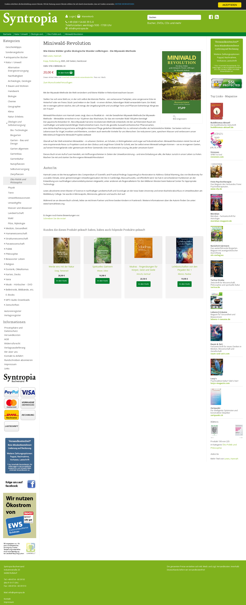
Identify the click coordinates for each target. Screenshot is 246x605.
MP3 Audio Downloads (18, 299)
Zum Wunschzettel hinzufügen (57, 82)
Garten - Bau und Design (19, 142)
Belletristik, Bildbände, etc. (20, 289)
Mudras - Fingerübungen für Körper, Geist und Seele (143, 268)
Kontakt (7, 599)
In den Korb (65, 73)
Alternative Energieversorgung (18, 69)
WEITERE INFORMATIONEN (186, 5)
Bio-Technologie (19, 130)
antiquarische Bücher (17, 57)
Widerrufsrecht (12, 343)
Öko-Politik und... (54, 34)
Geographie (14, 106)
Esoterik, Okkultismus (17, 269)
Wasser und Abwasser (20, 207)
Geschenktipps (13, 47)
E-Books (10, 294)
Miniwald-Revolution (74, 34)
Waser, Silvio (102, 270)
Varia (8, 279)
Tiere (11, 192)
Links (6, 368)
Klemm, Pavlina (184, 274)
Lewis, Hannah (54, 55)
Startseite (7, 34)
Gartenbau (16, 153)
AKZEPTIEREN (229, 5)
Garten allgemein (19, 148)
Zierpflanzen (17, 174)
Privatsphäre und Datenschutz (13, 329)
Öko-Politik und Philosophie (18, 181)
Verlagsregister (12, 315)
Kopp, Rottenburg (51, 61)
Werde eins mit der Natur (61, 266)
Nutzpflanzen (17, 163)
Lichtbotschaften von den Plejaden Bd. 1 (184, 268)
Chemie (12, 101)
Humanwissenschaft (16, 233)
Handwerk (13, 91)
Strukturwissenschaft (17, 238)
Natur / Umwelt (21, 34)
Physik (11, 187)
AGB (6, 339)
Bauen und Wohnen (18, 85)
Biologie (12, 96)
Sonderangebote (15, 52)
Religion (10, 264)
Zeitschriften (12, 304)
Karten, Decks (13, 274)
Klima (11, 111)
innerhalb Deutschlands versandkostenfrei (77, 77)
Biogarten (15, 135)
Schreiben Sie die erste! (54, 218)
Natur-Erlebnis (15, 116)
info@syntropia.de (78, 28)
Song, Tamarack (61, 270)
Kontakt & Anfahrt (13, 355)
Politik (9, 248)
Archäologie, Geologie (19, 80)
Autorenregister (12, 311)
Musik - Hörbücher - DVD (19, 284)
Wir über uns (11, 351)
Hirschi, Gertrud (143, 274)
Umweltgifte (14, 202)
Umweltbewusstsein (19, 197)
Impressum (10, 364)
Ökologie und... (37, 34)
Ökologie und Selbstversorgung (16, 123)
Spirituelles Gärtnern (102, 266)
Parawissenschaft (15, 243)
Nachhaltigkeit (15, 75)
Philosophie (12, 253)
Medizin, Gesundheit (16, 228)
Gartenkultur (17, 158)
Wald (10, 218)
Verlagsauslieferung (14, 347)
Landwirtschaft (16, 213)
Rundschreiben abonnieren (18, 360)
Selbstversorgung (19, 169)
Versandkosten (12, 334)
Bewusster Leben (15, 258)
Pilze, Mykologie (16, 223)
